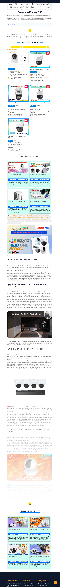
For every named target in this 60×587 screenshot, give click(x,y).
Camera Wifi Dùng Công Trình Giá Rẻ (23, 219)
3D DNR (40, 47)
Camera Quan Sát (13, 556)
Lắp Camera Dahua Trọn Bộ (45, 583)
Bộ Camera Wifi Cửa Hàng (30, 583)
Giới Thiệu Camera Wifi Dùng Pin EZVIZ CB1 (41, 219)
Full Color (30, 47)
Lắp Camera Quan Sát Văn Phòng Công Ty (39, 529)
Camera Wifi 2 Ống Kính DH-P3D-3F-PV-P (17, 103)
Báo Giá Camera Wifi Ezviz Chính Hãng (39, 174)
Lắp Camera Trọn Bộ (28, 585)
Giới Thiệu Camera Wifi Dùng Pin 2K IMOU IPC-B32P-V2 (36, 221)
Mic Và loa (13, 47)
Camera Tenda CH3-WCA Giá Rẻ (37, 103)
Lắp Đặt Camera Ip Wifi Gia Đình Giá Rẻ (16, 221)
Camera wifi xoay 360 (24, 17)
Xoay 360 (36, 47)
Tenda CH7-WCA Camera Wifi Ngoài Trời (39, 69)
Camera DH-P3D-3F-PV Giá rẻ (19, 215)
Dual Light (18, 47)
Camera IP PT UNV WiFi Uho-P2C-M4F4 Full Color (18, 137)
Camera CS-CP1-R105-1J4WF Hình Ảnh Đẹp (35, 215)
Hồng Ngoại (25, 47)
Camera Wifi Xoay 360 (30, 42)
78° (21, 47)
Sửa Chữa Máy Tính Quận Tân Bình (38, 201)
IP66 (48, 47)
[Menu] (1, 1)
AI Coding (44, 47)
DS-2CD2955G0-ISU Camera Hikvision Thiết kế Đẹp (32, 217)
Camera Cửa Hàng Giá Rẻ (14, 529)
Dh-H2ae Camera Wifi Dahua (15, 174)
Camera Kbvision (43, 585)
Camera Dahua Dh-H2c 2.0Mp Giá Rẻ (17, 201)
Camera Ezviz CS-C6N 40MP (14, 66)
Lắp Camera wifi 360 (12, 49)
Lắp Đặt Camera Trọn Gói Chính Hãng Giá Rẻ (39, 557)
